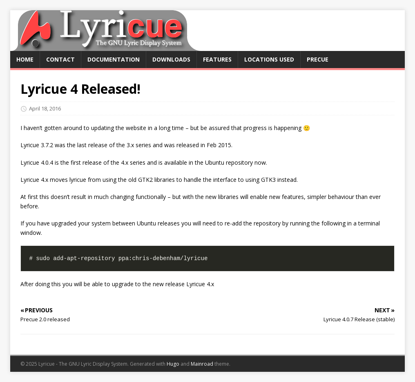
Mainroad (202, 363)
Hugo (173, 363)
